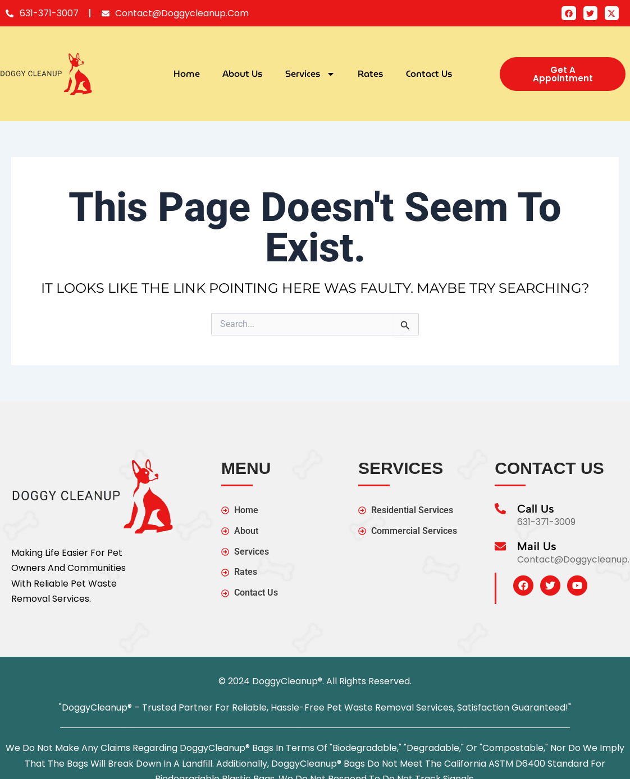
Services (310, 74)
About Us (242, 74)
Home (187, 74)
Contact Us (429, 74)
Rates (371, 74)
